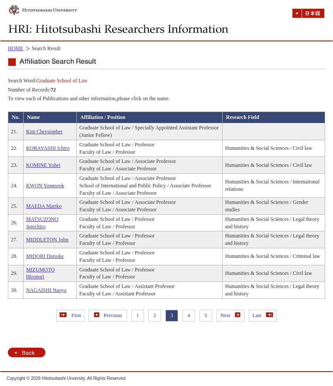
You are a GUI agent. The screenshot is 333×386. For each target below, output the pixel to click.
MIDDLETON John (47, 240)
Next (230, 315)
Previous (108, 315)
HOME (15, 48)
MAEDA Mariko (44, 206)
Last (262, 315)
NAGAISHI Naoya (46, 290)
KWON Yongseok (45, 186)
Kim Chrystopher (44, 132)
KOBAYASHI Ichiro (48, 148)
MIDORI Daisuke (45, 256)
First (70, 315)
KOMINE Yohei (43, 165)
